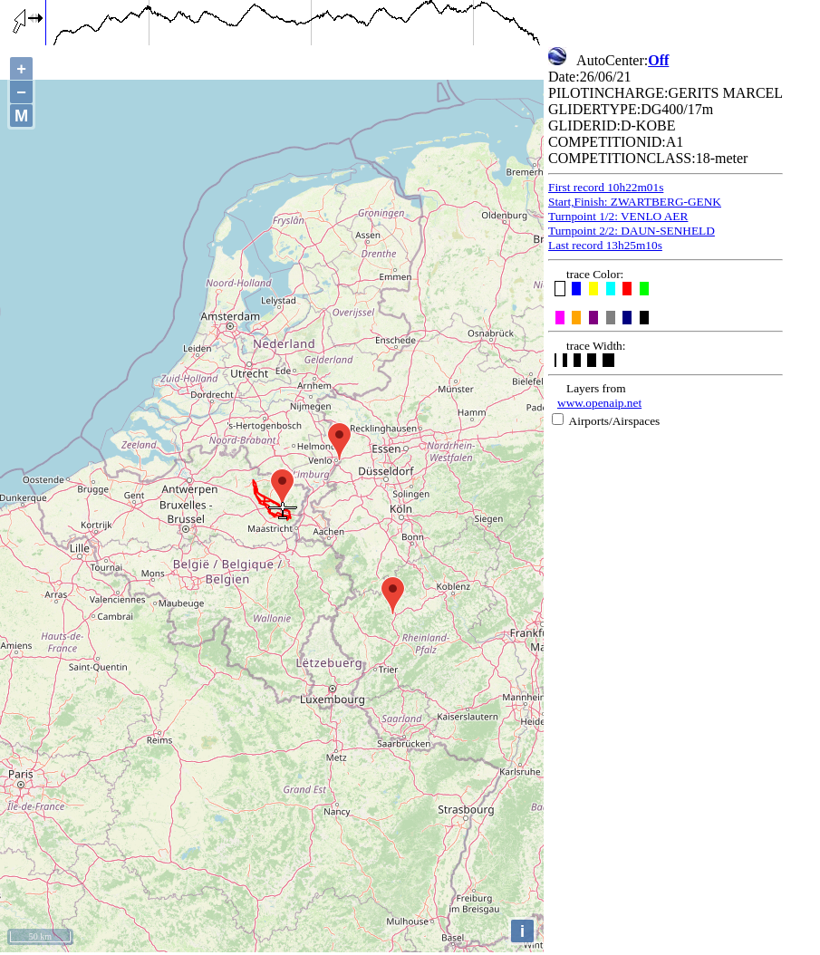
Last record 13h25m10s (605, 245)
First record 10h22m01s (605, 187)
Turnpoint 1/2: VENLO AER (618, 216)
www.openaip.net (599, 403)
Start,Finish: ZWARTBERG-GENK (634, 201)
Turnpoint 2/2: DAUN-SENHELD (631, 230)
